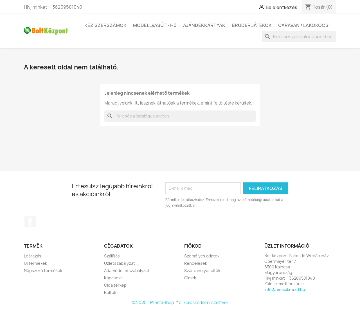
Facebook (30, 221)
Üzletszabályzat (119, 263)
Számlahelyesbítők (202, 270)
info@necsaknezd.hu (284, 289)
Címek (190, 277)
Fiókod (193, 246)
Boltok (110, 292)
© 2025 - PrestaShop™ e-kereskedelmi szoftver (180, 303)
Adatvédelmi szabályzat (126, 270)
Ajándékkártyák (204, 25)
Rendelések (195, 263)
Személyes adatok (201, 256)
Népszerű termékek (43, 270)
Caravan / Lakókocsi (304, 25)
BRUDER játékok (252, 25)
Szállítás (112, 256)
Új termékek (35, 263)
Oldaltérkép (115, 285)
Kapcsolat (113, 277)
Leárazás (32, 256)
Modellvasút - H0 (155, 25)
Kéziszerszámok (105, 25)
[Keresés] (299, 36)
